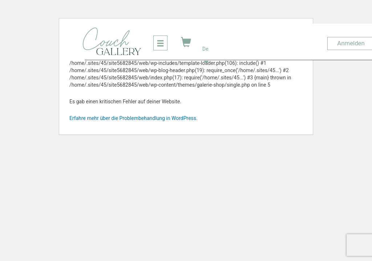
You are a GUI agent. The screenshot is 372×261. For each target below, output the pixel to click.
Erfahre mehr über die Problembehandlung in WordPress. (133, 118)
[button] (206, 41)
